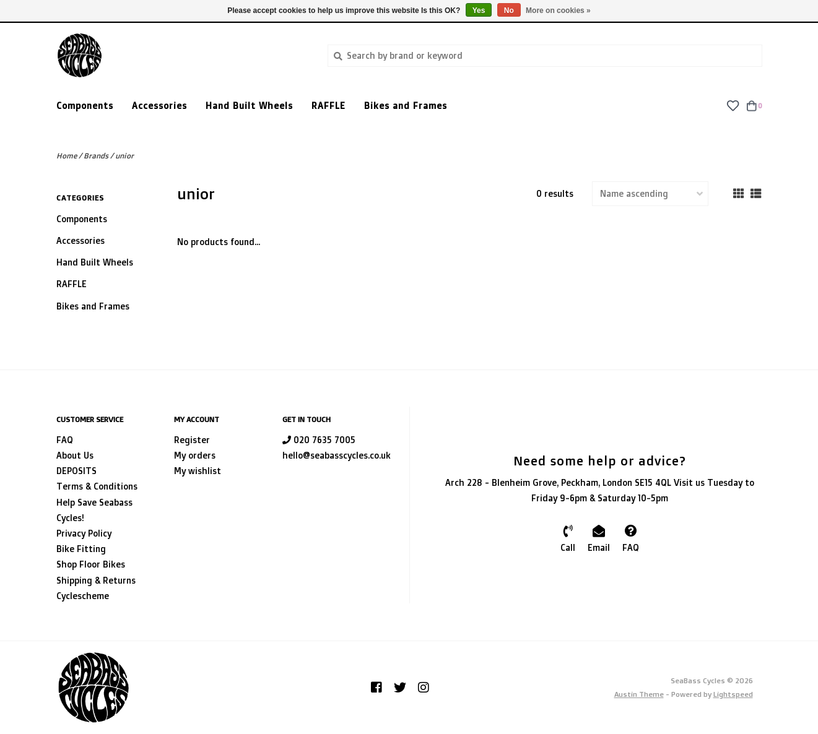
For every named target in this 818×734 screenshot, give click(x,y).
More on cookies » (558, 10)
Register (192, 439)
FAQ (64, 439)
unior (124, 155)
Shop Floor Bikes (90, 564)
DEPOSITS (76, 470)
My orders (194, 455)
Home (66, 155)
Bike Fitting (81, 548)
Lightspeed (733, 694)
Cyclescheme (82, 595)
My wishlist (197, 470)
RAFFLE (328, 105)
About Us (75, 455)
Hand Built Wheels (249, 105)
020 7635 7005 (318, 439)
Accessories (159, 105)
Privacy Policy (83, 533)
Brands (96, 155)
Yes (478, 10)
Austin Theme (639, 694)
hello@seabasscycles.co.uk (336, 455)
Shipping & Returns (96, 580)
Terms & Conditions (96, 486)
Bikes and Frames (405, 105)
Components (84, 105)
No (509, 10)
